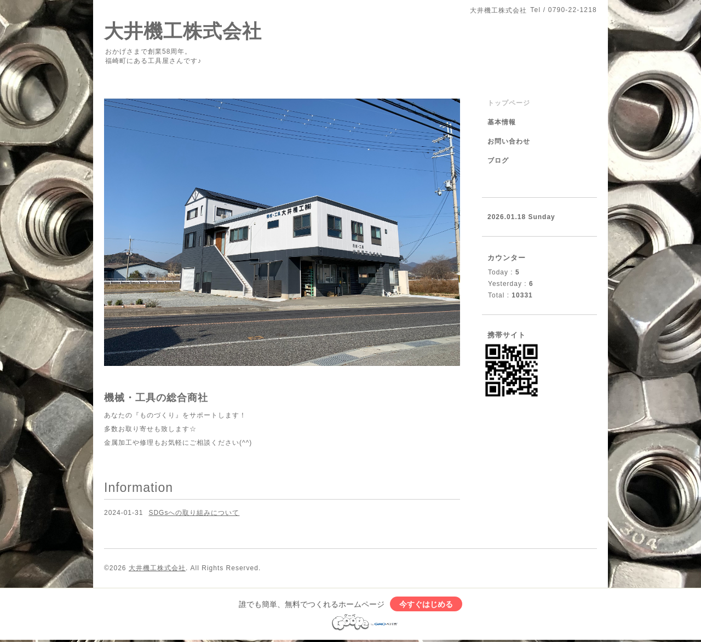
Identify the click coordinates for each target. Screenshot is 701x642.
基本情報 (501, 122)
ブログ (498, 160)
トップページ (508, 103)
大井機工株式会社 (183, 31)
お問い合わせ (508, 141)
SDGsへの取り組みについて (193, 513)
